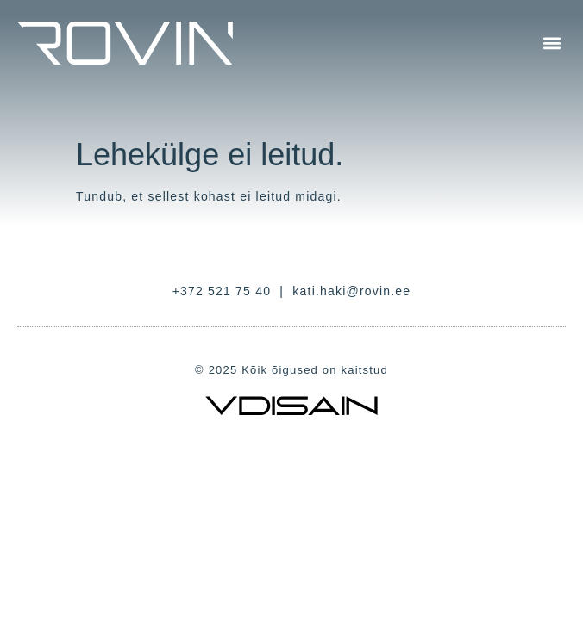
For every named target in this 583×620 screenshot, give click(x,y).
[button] (551, 43)
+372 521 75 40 (222, 291)
